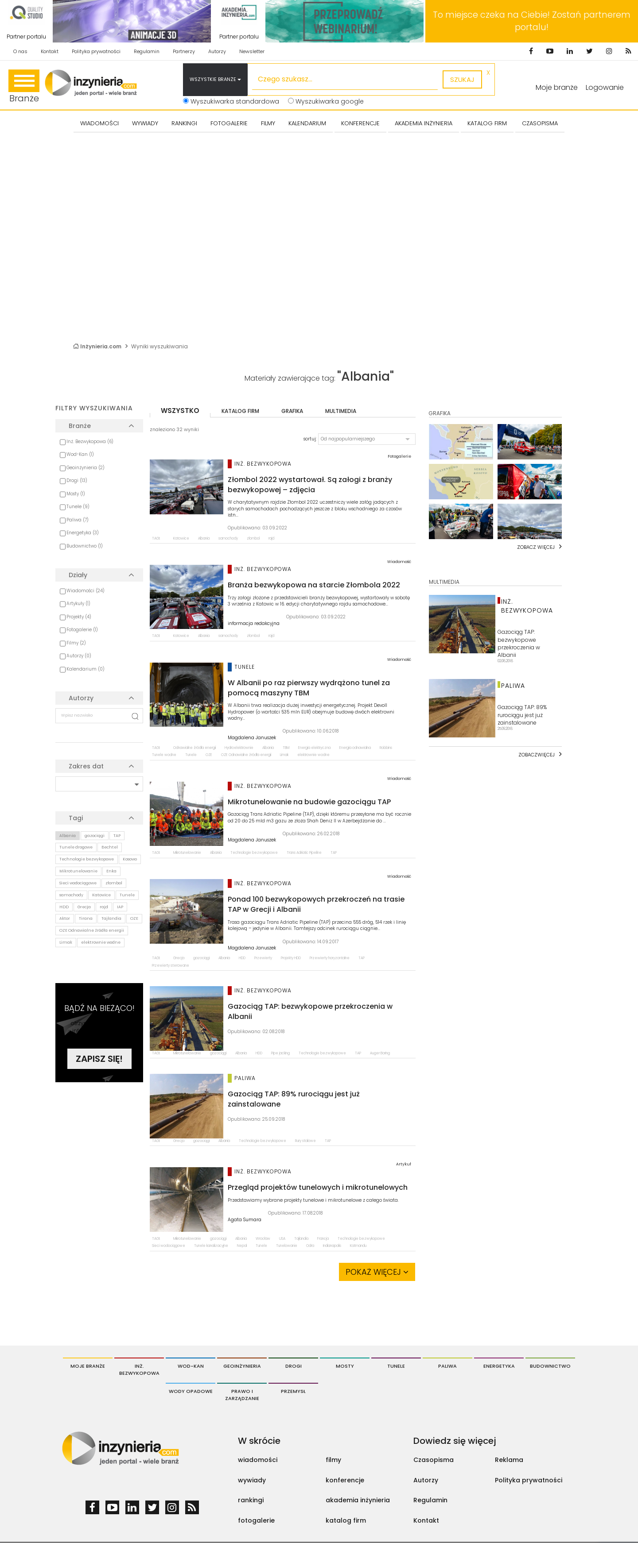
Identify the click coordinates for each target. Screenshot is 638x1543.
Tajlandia (111, 918)
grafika (292, 411)
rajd (104, 907)
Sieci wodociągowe (78, 883)
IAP (120, 907)
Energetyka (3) (82, 532)
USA (282, 1238)
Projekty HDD (291, 958)
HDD (64, 907)
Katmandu (358, 1245)
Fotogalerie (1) (82, 629)
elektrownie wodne (101, 942)
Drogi (293, 1365)
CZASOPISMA (540, 123)
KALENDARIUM (307, 123)
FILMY (268, 123)
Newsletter (252, 51)
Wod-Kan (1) (80, 454)
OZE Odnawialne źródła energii (91, 930)
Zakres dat (86, 766)
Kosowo (130, 859)
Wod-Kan (191, 1365)
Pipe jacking (280, 1053)
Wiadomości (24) (85, 590)
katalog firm (240, 411)
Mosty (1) (75, 493)
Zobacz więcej (536, 547)
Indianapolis (332, 1245)
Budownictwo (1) (84, 546)
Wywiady (145, 123)
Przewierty (263, 958)
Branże (23, 86)
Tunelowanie (286, 1245)
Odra (310, 1245)
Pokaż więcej (377, 1271)
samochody (71, 895)
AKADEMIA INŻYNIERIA (423, 123)
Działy (78, 575)
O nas (20, 51)
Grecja (84, 907)
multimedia (340, 411)
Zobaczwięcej (536, 754)
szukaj (462, 79)
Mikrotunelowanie (78, 871)
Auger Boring (380, 1053)
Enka (111, 871)
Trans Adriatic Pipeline (304, 852)
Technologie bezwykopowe (86, 859)
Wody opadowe (191, 1391)
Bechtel (109, 847)
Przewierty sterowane (170, 965)
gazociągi (95, 835)
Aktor (64, 918)
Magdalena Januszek (252, 738)
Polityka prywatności (96, 51)
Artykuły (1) (78, 603)
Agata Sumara (244, 1220)
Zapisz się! (99, 1059)
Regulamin (147, 51)
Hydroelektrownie (239, 747)
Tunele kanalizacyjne (211, 1245)
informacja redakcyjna (254, 624)
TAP (117, 835)
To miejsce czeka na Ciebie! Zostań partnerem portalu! (531, 21)
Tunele (127, 895)
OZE (134, 918)
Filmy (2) (76, 643)
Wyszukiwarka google (326, 101)
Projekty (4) (78, 616)
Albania (67, 835)
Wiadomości (99, 123)
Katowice (101, 895)
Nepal (242, 1245)
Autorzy (217, 51)
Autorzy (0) (78, 655)
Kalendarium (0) (85, 669)
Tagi (76, 818)
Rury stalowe (305, 1140)
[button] (367, 439)
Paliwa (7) (77, 520)
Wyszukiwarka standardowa (231, 101)
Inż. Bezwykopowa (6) (89, 441)
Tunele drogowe (76, 847)
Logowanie (605, 87)
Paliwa (447, 1365)
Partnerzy (184, 51)
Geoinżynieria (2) (85, 467)
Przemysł (293, 1391)
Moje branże (87, 1365)
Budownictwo (550, 1365)
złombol (113, 883)
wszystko (180, 410)
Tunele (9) (77, 506)
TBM (286, 747)
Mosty (345, 1365)
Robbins (386, 747)
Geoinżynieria (242, 1365)
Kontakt (49, 51)
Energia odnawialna (355, 747)
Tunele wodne (164, 754)
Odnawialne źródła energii (194, 747)
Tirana (86, 918)
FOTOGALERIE (229, 123)
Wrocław (263, 1238)
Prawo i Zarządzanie (242, 1395)
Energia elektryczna (314, 747)
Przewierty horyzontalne (330, 958)
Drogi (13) (76, 480)
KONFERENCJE (360, 123)
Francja (323, 1238)
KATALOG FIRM (487, 123)
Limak (65, 942)
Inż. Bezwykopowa (139, 1369)
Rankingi (184, 123)
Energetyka (499, 1365)
